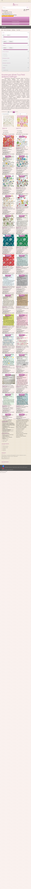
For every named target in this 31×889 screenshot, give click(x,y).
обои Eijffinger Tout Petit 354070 (8, 352)
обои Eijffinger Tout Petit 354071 (22, 352)
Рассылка (4, 450)
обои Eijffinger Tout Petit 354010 (22, 154)
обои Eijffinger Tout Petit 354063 (22, 332)
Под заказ (5, 54)
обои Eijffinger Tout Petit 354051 (8, 293)
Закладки (4, 448)
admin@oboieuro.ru (6, 458)
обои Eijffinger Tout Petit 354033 (8, 233)
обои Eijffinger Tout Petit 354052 (22, 293)
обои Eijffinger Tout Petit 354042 (22, 253)
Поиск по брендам (7, 30)
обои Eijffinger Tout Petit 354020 (22, 173)
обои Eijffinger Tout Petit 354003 (8, 154)
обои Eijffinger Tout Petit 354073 (22, 372)
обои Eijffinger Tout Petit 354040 (22, 233)
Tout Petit (18, 30)
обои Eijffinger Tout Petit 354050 (22, 273)
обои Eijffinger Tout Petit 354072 (8, 372)
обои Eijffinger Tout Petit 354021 (8, 193)
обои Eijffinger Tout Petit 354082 (8, 412)
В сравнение (5, 132)
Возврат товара (5, 439)
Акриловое (5, 65)
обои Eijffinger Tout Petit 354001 (22, 134)
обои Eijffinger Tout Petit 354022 (22, 193)
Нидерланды (5, 70)
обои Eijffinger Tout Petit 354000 (8, 134)
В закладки (5, 130)
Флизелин (5, 60)
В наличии (5, 55)
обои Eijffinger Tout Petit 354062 (8, 332)
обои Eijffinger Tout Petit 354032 (22, 213)
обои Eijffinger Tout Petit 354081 (22, 392)
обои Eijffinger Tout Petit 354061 (22, 312)
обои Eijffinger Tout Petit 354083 (22, 412)
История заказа (5, 447)
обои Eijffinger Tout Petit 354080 (8, 392)
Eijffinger (13, 30)
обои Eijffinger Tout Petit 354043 (8, 273)
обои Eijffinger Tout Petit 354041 (8, 253)
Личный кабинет (5, 446)
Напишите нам (15, 23)
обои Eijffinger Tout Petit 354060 (8, 312)
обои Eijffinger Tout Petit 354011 (8, 173)
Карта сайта (5, 441)
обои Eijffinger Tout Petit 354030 (8, 213)
